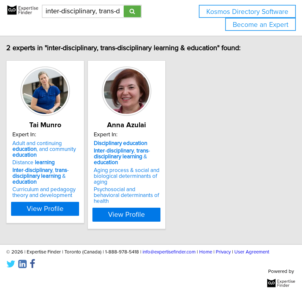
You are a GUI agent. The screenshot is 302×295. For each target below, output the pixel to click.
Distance (56, 163)
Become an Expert (260, 24)
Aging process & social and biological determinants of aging (149, 176)
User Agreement (251, 252)
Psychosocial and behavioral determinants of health (149, 195)
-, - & (63, 176)
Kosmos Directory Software (247, 11)
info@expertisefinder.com (169, 252)
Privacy (223, 252)
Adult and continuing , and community (67, 149)
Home (205, 252)
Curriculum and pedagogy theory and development (66, 192)
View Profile (68, 214)
